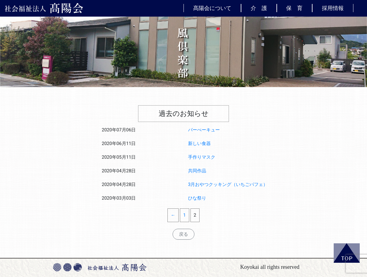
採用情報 (333, 8)
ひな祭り (197, 198)
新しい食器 (199, 143)
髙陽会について (212, 8)
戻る (183, 234)
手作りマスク (201, 157)
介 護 (259, 8)
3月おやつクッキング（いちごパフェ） (228, 184)
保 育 (294, 8)
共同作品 (197, 171)
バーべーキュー (204, 130)
